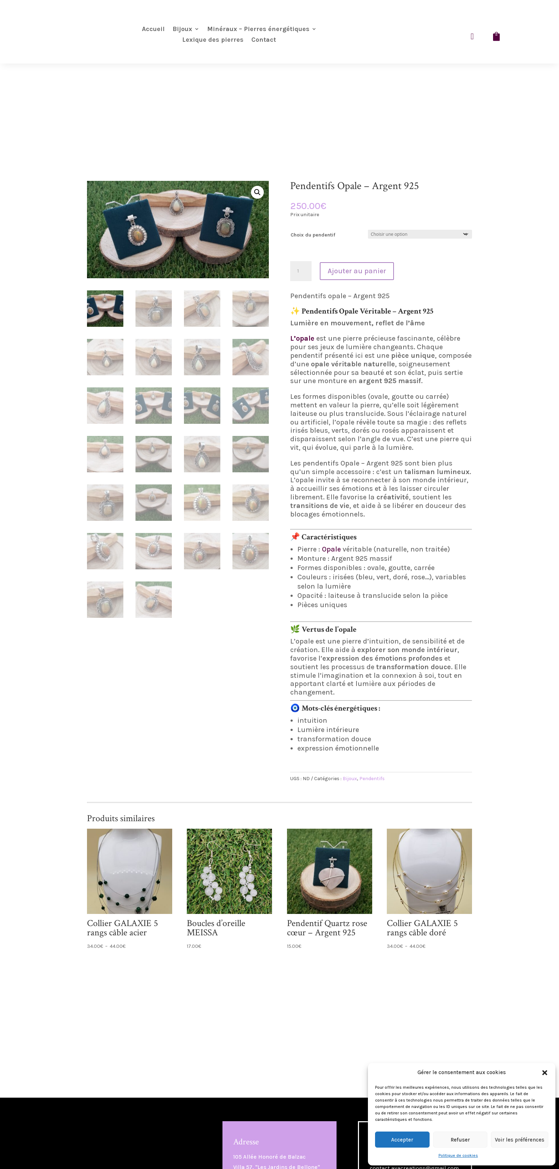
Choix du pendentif (313, 235)
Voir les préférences (519, 1140)
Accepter (402, 1140)
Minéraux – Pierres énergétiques (258, 29)
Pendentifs (372, 779)
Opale (331, 549)
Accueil (153, 29)
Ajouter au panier (357, 271)
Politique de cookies (458, 1155)
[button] (544, 1072)
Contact (263, 40)
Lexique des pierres (212, 40)
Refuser (460, 1140)
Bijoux (182, 29)
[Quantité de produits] (301, 271)
